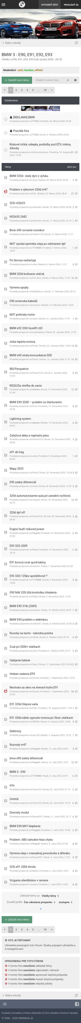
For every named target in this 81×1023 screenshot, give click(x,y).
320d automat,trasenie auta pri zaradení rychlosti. (40, 495)
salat (20, 70)
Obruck (35, 691)
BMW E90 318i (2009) (23, 606)
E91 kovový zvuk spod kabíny (28, 562)
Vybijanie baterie (20, 660)
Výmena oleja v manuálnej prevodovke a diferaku (40, 853)
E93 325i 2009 (18, 545)
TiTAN (35, 121)
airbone (36, 389)
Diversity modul (19, 812)
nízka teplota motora (22, 341)
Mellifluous (37, 291)
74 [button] (45, 90)
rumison (36, 305)
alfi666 (39, 70)
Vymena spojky (19, 287)
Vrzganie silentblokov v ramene (29, 880)
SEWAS (35, 721)
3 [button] (22, 90)
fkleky (35, 549)
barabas (29, 70)
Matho (35, 871)
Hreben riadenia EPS (22, 673)
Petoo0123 (37, 373)
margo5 (36, 500)
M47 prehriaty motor (22, 314)
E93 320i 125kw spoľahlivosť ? (28, 576)
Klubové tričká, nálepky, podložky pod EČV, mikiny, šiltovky (40, 146)
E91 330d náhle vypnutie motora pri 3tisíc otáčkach (41, 717)
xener (34, 180)
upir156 (36, 735)
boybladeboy (38, 332)
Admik (35, 637)
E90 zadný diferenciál (23, 482)
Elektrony (15, 731)
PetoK (35, 346)
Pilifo (34, 708)
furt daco (36, 278)
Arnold (35, 678)
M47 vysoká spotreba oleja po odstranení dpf (38, 243)
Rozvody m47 (18, 744)
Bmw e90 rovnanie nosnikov (27, 230)
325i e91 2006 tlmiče (23, 866)
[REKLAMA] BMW (24, 117)
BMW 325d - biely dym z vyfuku (29, 176)
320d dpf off (17, 512)
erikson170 (37, 234)
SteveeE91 (37, 816)
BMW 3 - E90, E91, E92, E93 (27, 54)
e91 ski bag (17, 452)
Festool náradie (69, 1012)
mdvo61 (36, 566)
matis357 (36, 623)
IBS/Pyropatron (19, 368)
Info (12, 785)
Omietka (17, 1012)
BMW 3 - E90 (17, 771)
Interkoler (36, 207)
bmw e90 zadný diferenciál (26, 758)
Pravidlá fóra (21, 130)
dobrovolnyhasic (40, 152)
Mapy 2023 (16, 468)
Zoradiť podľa (32, 902)
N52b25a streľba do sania (26, 385)
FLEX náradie (50, 1012)
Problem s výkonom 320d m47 (29, 189)
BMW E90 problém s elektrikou (29, 619)
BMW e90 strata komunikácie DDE (31, 355)
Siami (35, 664)
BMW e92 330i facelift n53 (26, 328)
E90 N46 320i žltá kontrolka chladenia (33, 592)
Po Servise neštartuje (23, 260)
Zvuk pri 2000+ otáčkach (25, 646)
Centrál (14, 799)
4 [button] (27, 90)
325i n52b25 (17, 203)
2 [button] (16, 90)
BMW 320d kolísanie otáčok (27, 273)
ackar (34, 884)
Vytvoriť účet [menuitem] (49, 4)
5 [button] (33, 90)
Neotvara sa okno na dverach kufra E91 (34, 687)
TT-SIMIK (36, 248)
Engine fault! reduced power (27, 529)
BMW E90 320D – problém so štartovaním (36, 402)
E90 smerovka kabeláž (24, 301)
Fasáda (6, 1012)
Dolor (34, 406)
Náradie (36, 1012)
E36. (34, 193)
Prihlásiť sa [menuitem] (71, 4)
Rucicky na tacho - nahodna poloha (31, 633)
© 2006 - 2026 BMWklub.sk (17, 1018)
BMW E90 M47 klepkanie (25, 826)
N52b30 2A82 (18, 216)
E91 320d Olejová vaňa (24, 704)
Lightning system (20, 418)
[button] (5, 90)
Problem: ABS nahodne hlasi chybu (31, 839)
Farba (27, 1012)
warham (36, 610)
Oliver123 (36, 789)
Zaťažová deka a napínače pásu (29, 435)
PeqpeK (36, 533)
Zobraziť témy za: (40, 896)
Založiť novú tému (17, 80)
